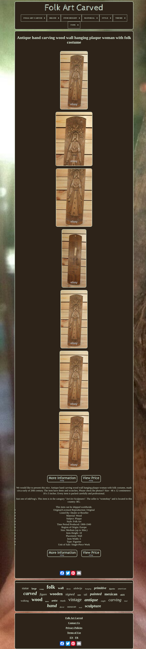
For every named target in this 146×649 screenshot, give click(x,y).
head (80, 607)
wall (61, 588)
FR (76, 637)
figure (43, 594)
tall (85, 594)
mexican (110, 594)
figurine (112, 589)
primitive (100, 588)
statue (25, 588)
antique (91, 599)
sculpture (93, 606)
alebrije (78, 588)
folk (51, 587)
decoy (68, 589)
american (122, 589)
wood (37, 599)
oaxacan (71, 606)
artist (54, 600)
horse (47, 601)
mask (62, 600)
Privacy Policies (74, 627)
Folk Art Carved (74, 618)
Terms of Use (74, 632)
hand (52, 605)
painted (96, 594)
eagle (103, 601)
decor (62, 607)
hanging (88, 589)
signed (70, 594)
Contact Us (74, 623)
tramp (42, 589)
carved (30, 593)
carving (114, 599)
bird (125, 601)
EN (71, 637)
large (34, 588)
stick (122, 595)
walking (25, 600)
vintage (75, 599)
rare (79, 595)
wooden (56, 594)
